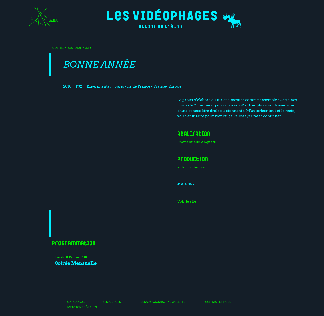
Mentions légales (82, 307)
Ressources (111, 302)
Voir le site (186, 201)
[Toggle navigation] (42, 19)
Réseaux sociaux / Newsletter (163, 302)
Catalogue (76, 302)
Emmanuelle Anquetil (196, 142)
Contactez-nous (218, 302)
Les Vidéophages (162, 15)
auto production (192, 167)
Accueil (57, 48)
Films (68, 48)
